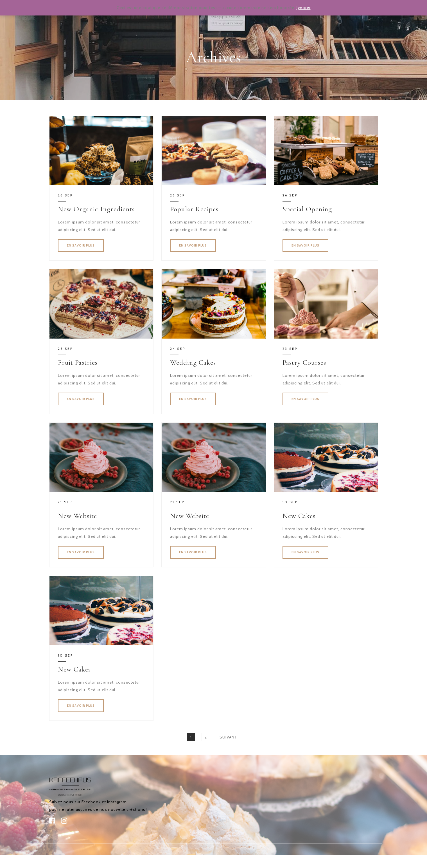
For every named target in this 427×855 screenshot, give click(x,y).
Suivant (228, 737)
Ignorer (304, 7)
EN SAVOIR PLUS (81, 245)
